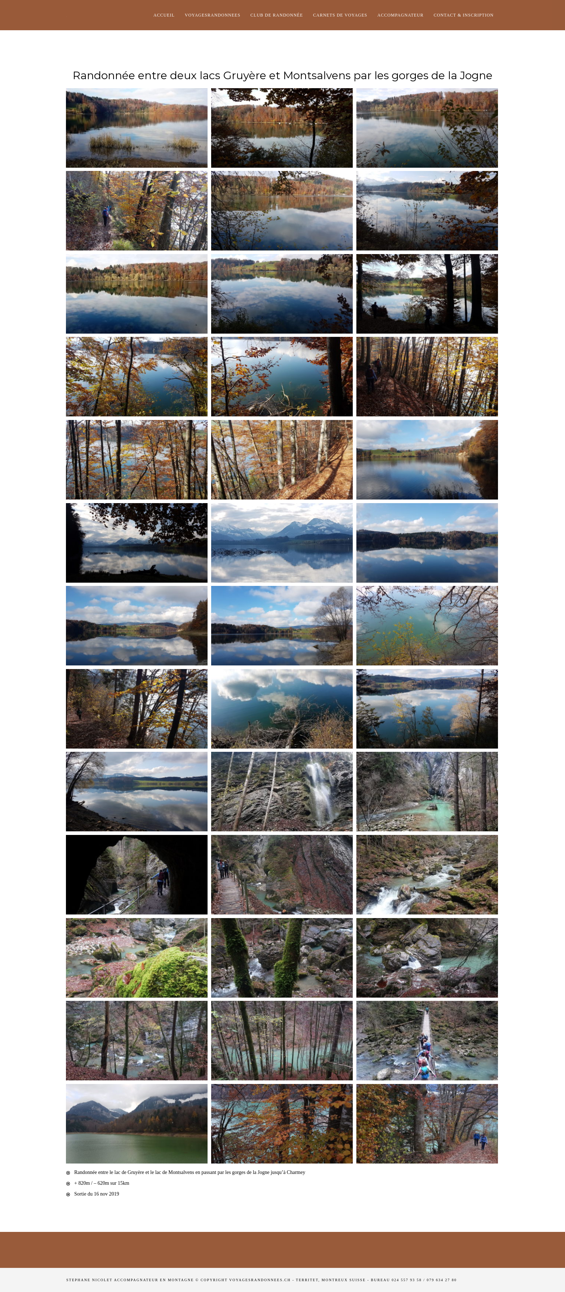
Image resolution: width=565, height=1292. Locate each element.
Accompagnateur (400, 15)
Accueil (164, 15)
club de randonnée (276, 15)
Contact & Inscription (463, 15)
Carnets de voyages (340, 15)
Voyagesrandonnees (212, 15)
